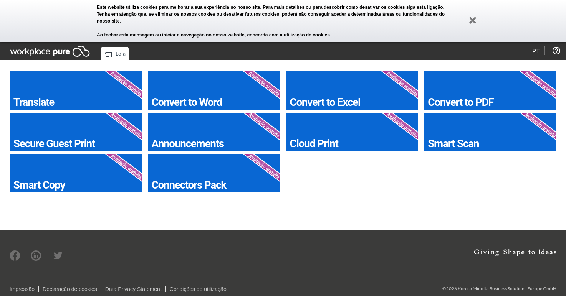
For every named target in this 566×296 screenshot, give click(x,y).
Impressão (22, 289)
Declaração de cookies (70, 289)
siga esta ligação (424, 7)
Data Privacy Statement (133, 289)
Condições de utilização (198, 289)
